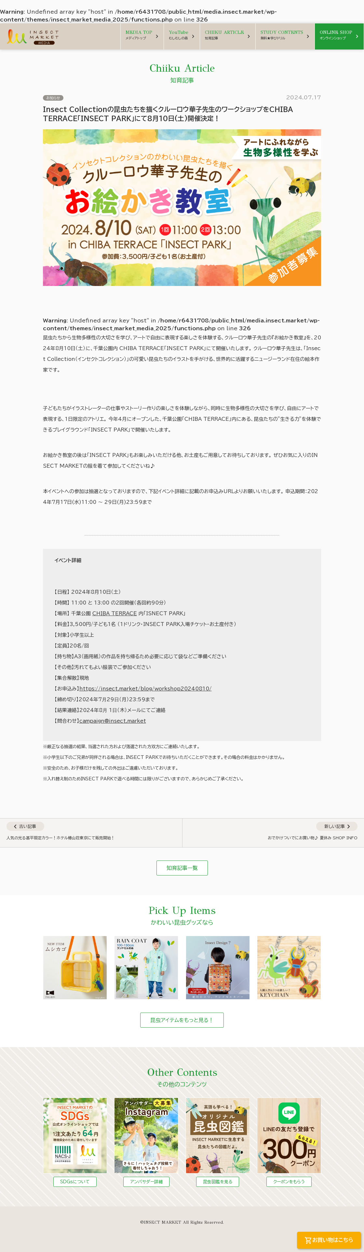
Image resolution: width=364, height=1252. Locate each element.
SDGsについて (75, 1182)
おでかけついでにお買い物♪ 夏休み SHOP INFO (312, 838)
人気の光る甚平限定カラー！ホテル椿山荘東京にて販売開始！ (61, 838)
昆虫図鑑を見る (217, 1182)
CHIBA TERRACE (114, 613)
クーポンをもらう (289, 1182)
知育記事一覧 (182, 868)
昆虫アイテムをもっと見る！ (182, 1020)
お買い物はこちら (328, 1240)
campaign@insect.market (112, 720)
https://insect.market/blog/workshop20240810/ (145, 688)
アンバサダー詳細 (146, 1182)
